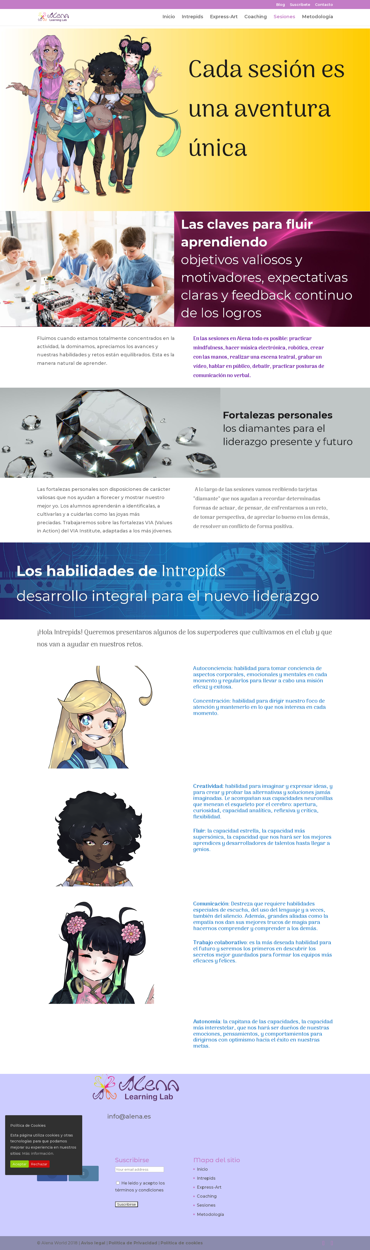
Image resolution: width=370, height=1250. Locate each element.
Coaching (255, 17)
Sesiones (284, 17)
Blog (280, 5)
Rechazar (39, 1164)
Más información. (38, 1153)
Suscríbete (300, 5)
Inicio (168, 17)
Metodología (317, 17)
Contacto (324, 5)
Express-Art (224, 17)
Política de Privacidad (133, 1243)
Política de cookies (182, 1243)
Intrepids (192, 17)
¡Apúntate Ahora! (231, 1085)
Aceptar (19, 1164)
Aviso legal (93, 1243)
